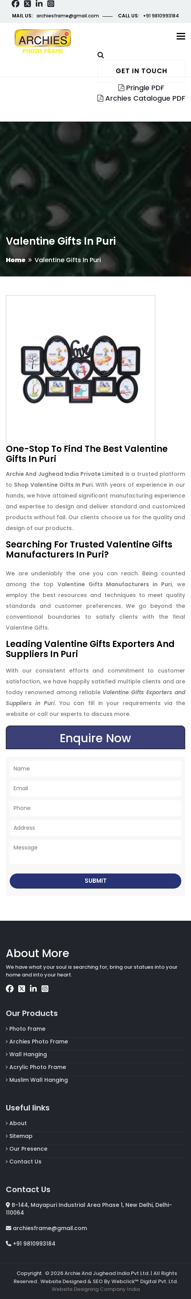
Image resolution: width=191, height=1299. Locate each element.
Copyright (29, 1273)
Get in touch (141, 71)
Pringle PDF (141, 88)
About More (37, 953)
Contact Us (24, 1161)
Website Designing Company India (96, 1289)
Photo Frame (25, 1029)
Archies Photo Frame (37, 1041)
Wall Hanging (26, 1054)
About (16, 1123)
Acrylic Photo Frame (36, 1067)
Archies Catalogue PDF (141, 98)
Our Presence (26, 1149)
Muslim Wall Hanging (37, 1080)
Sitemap (19, 1136)
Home (16, 260)
